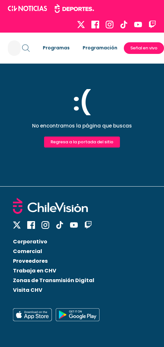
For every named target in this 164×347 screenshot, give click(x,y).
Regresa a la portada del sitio (82, 142)
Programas (56, 48)
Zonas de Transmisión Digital (53, 280)
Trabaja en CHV (34, 270)
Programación (100, 48)
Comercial (27, 251)
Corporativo (30, 241)
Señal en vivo (144, 48)
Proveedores (30, 261)
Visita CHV (27, 290)
